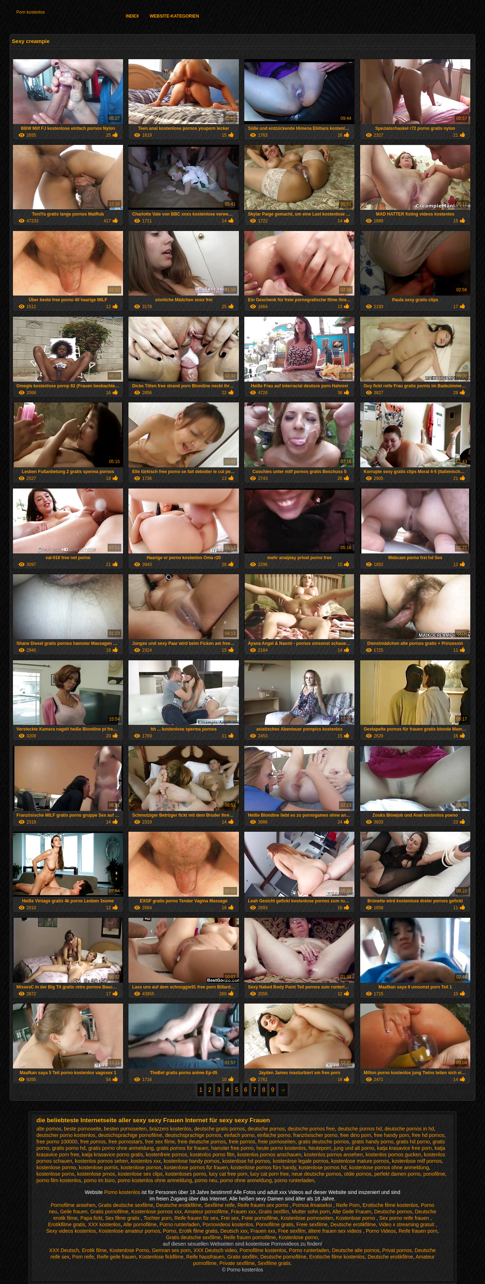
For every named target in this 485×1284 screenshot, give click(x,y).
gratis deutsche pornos (323, 1141)
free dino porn (355, 1135)
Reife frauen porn (418, 1231)
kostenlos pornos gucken (393, 1154)
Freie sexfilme (312, 1224)
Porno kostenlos (123, 1192)
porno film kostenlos (58, 1180)
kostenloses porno (185, 1174)
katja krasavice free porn (404, 1148)
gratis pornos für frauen (182, 1148)
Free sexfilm (291, 1231)
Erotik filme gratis (198, 1231)
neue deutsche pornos (317, 1174)
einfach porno (239, 1135)
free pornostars (125, 1141)
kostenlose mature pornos (360, 1161)
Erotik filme (94, 1250)
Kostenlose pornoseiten (307, 1218)
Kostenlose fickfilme (161, 1257)
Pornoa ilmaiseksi (312, 1205)
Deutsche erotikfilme (179, 1205)
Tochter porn (157, 1218)
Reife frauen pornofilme (249, 1237)
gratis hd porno (413, 1141)
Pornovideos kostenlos (227, 1224)
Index (132, 16)
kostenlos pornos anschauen (269, 1154)
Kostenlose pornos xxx (156, 1211)
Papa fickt (91, 1218)
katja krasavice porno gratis (112, 1154)
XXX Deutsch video (215, 1250)
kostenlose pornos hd (323, 1167)
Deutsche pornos (393, 1211)
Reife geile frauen (116, 1257)
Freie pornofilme (260, 1218)
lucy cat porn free (269, 1174)
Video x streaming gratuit (406, 1224)
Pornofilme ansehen (73, 1205)
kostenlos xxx (146, 1161)
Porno (169, 1231)
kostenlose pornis (98, 1167)
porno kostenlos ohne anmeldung (155, 1180)
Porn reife (83, 1257)
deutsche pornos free (311, 1129)
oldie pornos (357, 1174)
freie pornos (242, 1141)
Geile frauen (73, 1211)
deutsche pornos (266, 1129)
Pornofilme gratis (274, 1224)
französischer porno (315, 1135)
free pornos (93, 1141)
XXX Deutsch (64, 1250)
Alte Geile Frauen (351, 1211)
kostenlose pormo (56, 1167)
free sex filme (160, 1141)
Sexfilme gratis (274, 1263)
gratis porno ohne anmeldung (121, 1148)
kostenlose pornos (141, 1167)
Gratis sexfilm (274, 1211)
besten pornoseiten (125, 1129)
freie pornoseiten (276, 1141)
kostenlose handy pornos (192, 1161)
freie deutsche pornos (202, 1141)
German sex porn (171, 1250)
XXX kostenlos (104, 1224)
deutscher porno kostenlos (65, 1135)
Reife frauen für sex (196, 1218)
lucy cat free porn (228, 1174)
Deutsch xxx (234, 1231)
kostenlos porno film (212, 1154)
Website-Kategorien (174, 16)
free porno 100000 (56, 1141)
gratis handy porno (373, 1141)
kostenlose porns (55, 1174)
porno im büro (99, 1180)
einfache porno (274, 1135)
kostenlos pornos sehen (101, 1161)
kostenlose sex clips (140, 1174)
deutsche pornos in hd (409, 1129)
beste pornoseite (82, 1129)
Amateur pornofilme (206, 1211)
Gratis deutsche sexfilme (125, 1205)
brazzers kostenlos (171, 1129)
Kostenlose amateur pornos (129, 1231)
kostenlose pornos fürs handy (263, 1167)
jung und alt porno (354, 1148)
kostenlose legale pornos (301, 1161)
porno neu (206, 1180)
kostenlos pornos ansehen (333, 1154)
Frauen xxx (243, 1211)
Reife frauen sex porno (263, 1205)
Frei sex (230, 1218)
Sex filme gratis (123, 1218)
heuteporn (320, 1148)
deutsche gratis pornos (219, 1129)
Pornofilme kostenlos (263, 1250)
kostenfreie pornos (166, 1154)
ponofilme (434, 1174)
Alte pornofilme (139, 1224)
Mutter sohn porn (311, 1211)
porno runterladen (294, 1180)
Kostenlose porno (356, 1218)
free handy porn (391, 1135)
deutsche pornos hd (360, 1129)
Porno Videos (381, 1231)
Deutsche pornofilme (283, 1257)
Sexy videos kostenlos (71, 1231)
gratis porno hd (68, 1148)
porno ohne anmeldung (246, 1180)
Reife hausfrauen (205, 1257)
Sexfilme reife (219, 1205)
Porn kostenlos (31, 12)
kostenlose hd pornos (246, 1161)
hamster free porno (232, 1148)
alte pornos (48, 1129)
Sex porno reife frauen (404, 1218)
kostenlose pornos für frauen (196, 1167)
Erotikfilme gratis (66, 1224)
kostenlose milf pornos (417, 1161)
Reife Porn (348, 1205)
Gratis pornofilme (109, 1211)
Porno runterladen (180, 1224)
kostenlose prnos (96, 1174)
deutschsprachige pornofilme (130, 1135)
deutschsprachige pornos (193, 1135)
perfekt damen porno (397, 1174)
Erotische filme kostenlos (390, 1205)
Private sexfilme (237, 1263)
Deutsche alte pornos (355, 1250)
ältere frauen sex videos (335, 1231)
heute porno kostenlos (281, 1148)
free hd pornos (428, 1135)
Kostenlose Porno (129, 1250)
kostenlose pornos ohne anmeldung (389, 1167)
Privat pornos (397, 1250)
